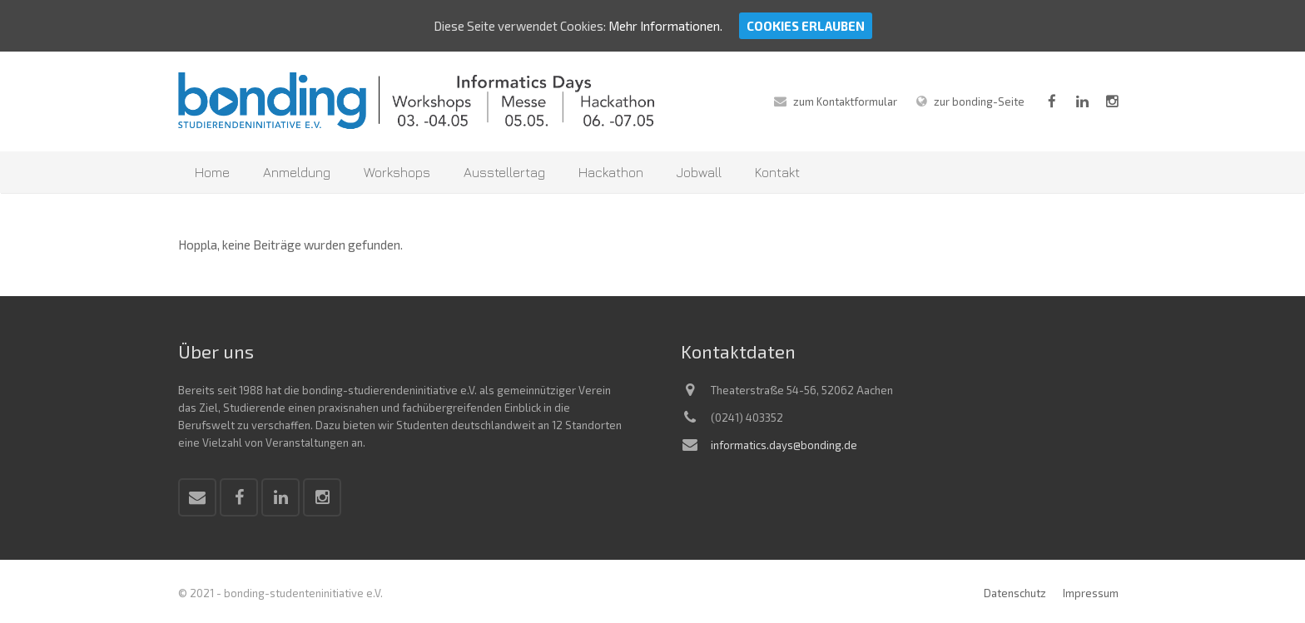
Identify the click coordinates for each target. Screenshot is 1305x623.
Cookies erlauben (806, 25)
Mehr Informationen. (665, 25)
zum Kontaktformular (845, 101)
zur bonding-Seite (979, 101)
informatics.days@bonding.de (784, 445)
